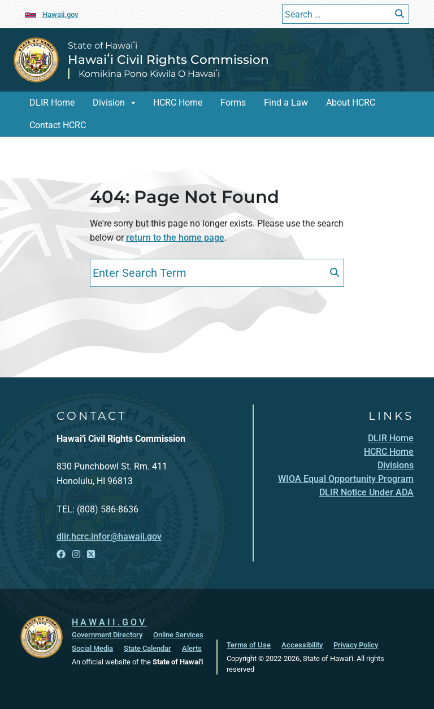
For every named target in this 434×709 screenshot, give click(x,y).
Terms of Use (249, 645)
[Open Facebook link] (61, 554)
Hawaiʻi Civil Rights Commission (168, 59)
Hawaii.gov (60, 14)
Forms (233, 102)
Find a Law (286, 102)
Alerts (192, 648)
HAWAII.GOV (109, 622)
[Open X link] (91, 554)
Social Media (92, 648)
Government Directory (107, 634)
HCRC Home (177, 102)
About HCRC (350, 102)
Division (109, 102)
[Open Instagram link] (76, 554)
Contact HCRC (57, 125)
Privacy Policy (355, 645)
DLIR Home (52, 102)
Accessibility (302, 645)
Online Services (178, 634)
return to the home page (175, 237)
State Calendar (147, 648)
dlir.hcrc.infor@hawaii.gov (109, 536)
